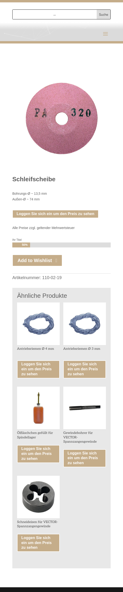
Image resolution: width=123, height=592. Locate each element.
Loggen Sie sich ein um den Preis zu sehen (55, 214)
